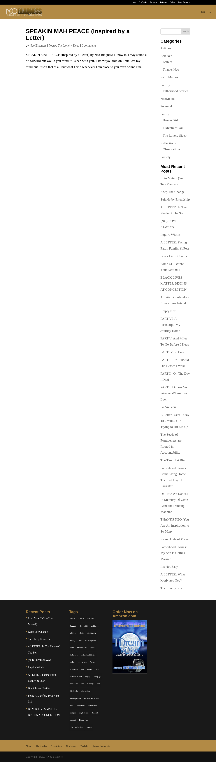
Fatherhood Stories (175, 91)
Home (202, 12)
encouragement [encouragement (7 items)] (90, 640)
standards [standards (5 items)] (95, 713)
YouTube (172, 2)
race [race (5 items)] (71, 705)
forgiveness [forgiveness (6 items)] (82, 662)
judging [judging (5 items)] (88, 677)
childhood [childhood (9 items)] (94, 626)
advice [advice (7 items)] (72, 619)
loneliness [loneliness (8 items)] (74, 684)
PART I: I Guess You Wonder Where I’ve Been (174, 393)
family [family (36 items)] (92, 648)
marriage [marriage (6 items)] (90, 684)
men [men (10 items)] (98, 684)
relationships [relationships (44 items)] (92, 705)
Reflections (168, 143)
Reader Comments (184, 2)
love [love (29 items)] (82, 684)
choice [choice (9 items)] (81, 633)
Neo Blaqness (38, 45)
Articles (165, 48)
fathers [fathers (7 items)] (72, 662)
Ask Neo (166, 56)
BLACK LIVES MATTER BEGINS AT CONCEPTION (173, 283)
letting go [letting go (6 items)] (97, 677)
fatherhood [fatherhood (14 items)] (74, 655)
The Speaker (143, 2)
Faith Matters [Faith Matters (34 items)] (82, 648)
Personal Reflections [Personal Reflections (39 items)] (91, 698)
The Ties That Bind (173, 460)
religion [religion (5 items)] (73, 713)
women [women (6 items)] (89, 727)
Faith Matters (169, 77)
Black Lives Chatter (173, 256)
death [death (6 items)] (80, 640)
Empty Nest (168, 311)
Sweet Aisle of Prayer (175, 539)
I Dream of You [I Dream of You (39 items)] (76, 677)
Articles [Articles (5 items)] (81, 619)
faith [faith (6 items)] (72, 648)
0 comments (89, 45)
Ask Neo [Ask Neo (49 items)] (90, 619)
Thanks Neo (171, 69)
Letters (167, 62)
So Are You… (169, 407)
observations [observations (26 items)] (85, 691)
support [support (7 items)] (73, 720)
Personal (166, 106)
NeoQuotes (163, 2)
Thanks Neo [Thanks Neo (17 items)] (83, 720)
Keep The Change (172, 192)
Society (165, 157)
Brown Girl (170, 120)
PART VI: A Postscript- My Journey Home (170, 324)
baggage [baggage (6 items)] (73, 626)
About (135, 2)
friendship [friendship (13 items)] (74, 669)
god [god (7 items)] (82, 669)
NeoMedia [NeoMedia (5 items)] (74, 691)
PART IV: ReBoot (172, 352)
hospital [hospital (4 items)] (90, 669)
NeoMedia (167, 99)
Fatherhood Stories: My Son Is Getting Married (173, 553)
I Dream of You (173, 128)
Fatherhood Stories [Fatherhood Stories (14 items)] (88, 655)
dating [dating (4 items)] (72, 640)
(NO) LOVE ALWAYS (40, 660)
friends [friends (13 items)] (92, 662)
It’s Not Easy (169, 566)
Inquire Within (170, 234)
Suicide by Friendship (175, 199)
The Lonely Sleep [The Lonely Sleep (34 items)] (76, 727)
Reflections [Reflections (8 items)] (81, 705)
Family (165, 85)
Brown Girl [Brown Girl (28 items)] (84, 626)
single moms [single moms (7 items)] (83, 713)
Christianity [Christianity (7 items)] (91, 633)
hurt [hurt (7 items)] (97, 669)
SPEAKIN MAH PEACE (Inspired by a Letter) (78, 34)
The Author (153, 2)
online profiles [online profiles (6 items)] (75, 698)
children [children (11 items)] (73, 633)
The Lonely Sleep (68, 45)
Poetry (52, 45)
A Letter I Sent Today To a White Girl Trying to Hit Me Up (174, 421)
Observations (171, 149)
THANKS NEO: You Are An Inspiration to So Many (174, 525)
